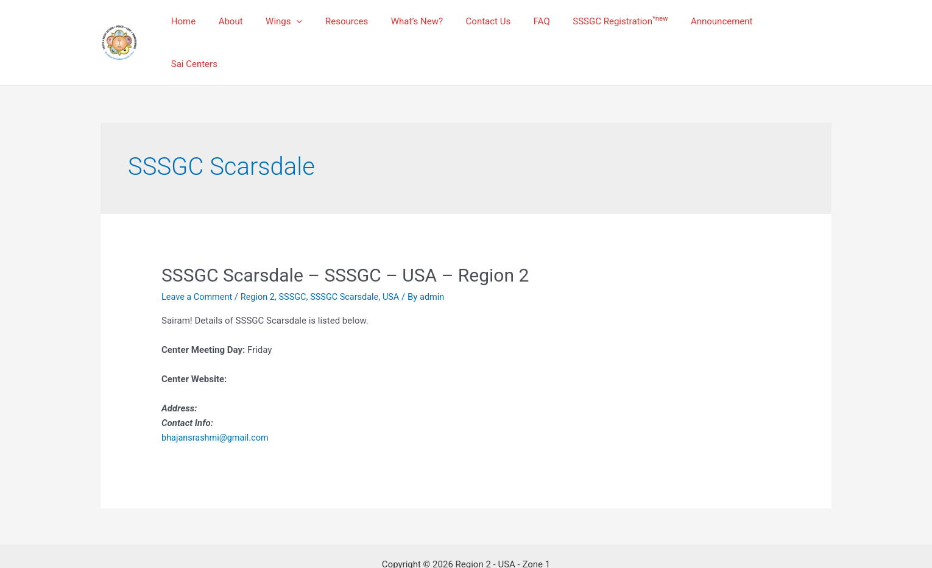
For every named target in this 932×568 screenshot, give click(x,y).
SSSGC (297, 266)
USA (399, 266)
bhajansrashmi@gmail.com (216, 407)
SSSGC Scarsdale (351, 266)
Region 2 (260, 266)
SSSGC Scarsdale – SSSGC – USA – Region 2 (345, 244)
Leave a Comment (198, 266)
